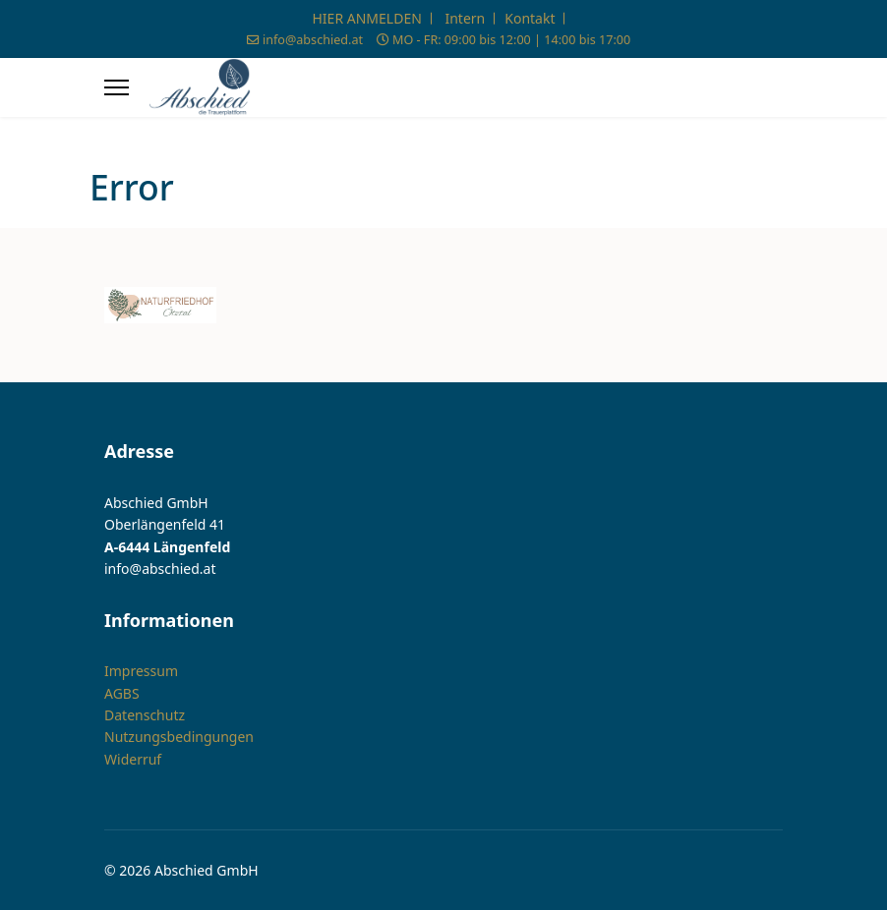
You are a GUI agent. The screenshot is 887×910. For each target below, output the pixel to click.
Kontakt (529, 18)
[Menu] (116, 87)
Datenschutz (144, 715)
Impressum (141, 670)
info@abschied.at (313, 39)
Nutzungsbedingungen (179, 736)
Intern (464, 18)
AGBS (122, 692)
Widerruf (132, 759)
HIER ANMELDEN (367, 18)
